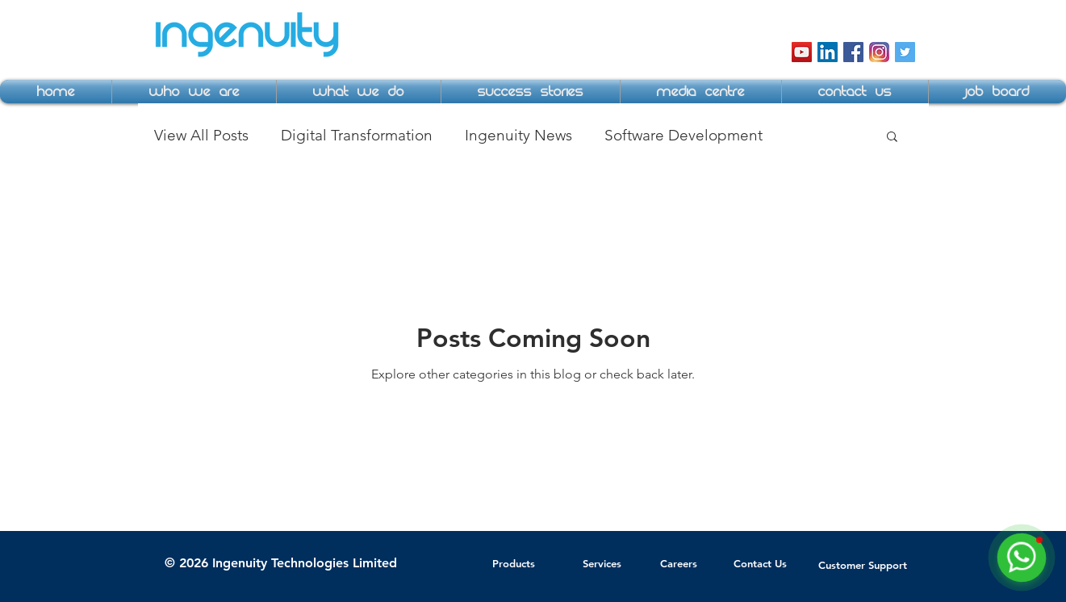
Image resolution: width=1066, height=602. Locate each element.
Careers (678, 563)
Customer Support (862, 564)
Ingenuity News (518, 135)
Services (602, 563)
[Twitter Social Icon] (905, 52)
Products (513, 563)
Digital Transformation (357, 135)
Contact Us (760, 563)
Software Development (683, 135)
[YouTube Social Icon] (802, 52)
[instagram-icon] (879, 52)
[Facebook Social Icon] (853, 52)
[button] (194, 91)
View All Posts (201, 135)
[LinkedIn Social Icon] (827, 52)
